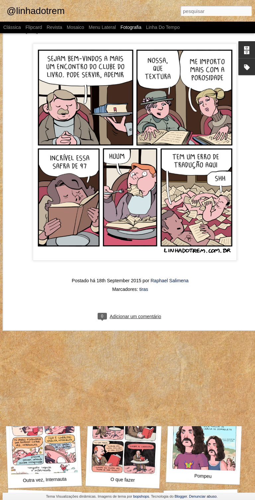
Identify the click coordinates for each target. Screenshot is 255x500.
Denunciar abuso (202, 496)
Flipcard (34, 27)
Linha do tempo (163, 27)
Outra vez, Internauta (45, 479)
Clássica (12, 27)
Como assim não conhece (207, 385)
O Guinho (121, 386)
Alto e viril (42, 389)
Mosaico (75, 27)
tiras (143, 242)
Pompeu (203, 476)
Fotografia (131, 27)
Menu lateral (102, 27)
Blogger (181, 496)
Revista (54, 27)
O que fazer (123, 480)
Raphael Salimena (170, 233)
